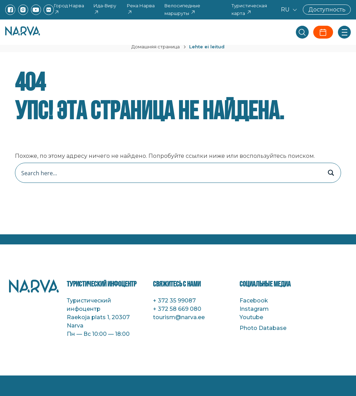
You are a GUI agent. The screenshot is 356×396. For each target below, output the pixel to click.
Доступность (327, 9)
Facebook (254, 300)
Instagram (254, 309)
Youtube (251, 317)
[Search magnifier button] (331, 172)
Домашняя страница (155, 46)
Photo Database (263, 328)
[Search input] (170, 173)
